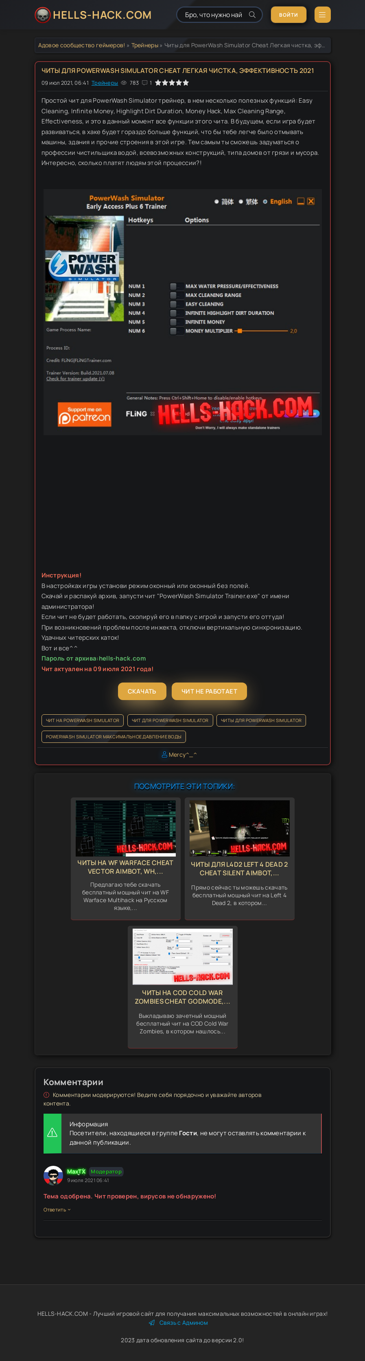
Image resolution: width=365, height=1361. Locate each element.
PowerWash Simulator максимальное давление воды (114, 736)
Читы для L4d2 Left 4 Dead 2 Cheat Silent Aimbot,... (239, 868)
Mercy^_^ (183, 754)
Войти (288, 14)
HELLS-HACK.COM (102, 14)
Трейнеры (144, 45)
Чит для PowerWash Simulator (170, 720)
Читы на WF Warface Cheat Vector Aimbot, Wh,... (125, 867)
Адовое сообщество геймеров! (81, 45)
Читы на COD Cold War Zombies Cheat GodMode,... (183, 997)
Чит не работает (209, 691)
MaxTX (76, 1171)
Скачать (142, 691)
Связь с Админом (178, 1322)
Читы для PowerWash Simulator (261, 720)
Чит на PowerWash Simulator (83, 720)
